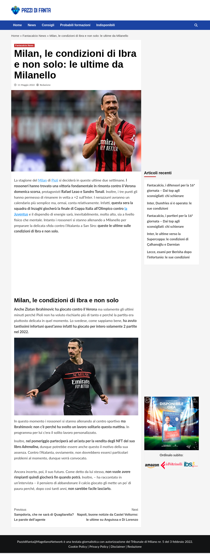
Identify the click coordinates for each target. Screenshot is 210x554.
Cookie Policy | (78, 547)
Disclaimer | (119, 547)
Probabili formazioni (75, 25)
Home (17, 25)
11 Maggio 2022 (26, 85)
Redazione (45, 85)
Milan (42, 181)
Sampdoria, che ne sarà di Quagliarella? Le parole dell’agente (45, 515)
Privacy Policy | (100, 547)
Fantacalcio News (35, 36)
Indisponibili (105, 25)
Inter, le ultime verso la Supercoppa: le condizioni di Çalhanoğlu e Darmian (168, 240)
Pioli (55, 181)
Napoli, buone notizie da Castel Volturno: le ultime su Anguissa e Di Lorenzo (107, 515)
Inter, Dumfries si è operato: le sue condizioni (169, 206)
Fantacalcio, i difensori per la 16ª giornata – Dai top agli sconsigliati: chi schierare (171, 191)
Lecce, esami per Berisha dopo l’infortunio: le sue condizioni (169, 255)
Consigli (48, 25)
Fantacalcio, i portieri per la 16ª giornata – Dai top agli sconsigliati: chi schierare (170, 222)
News (32, 25)
